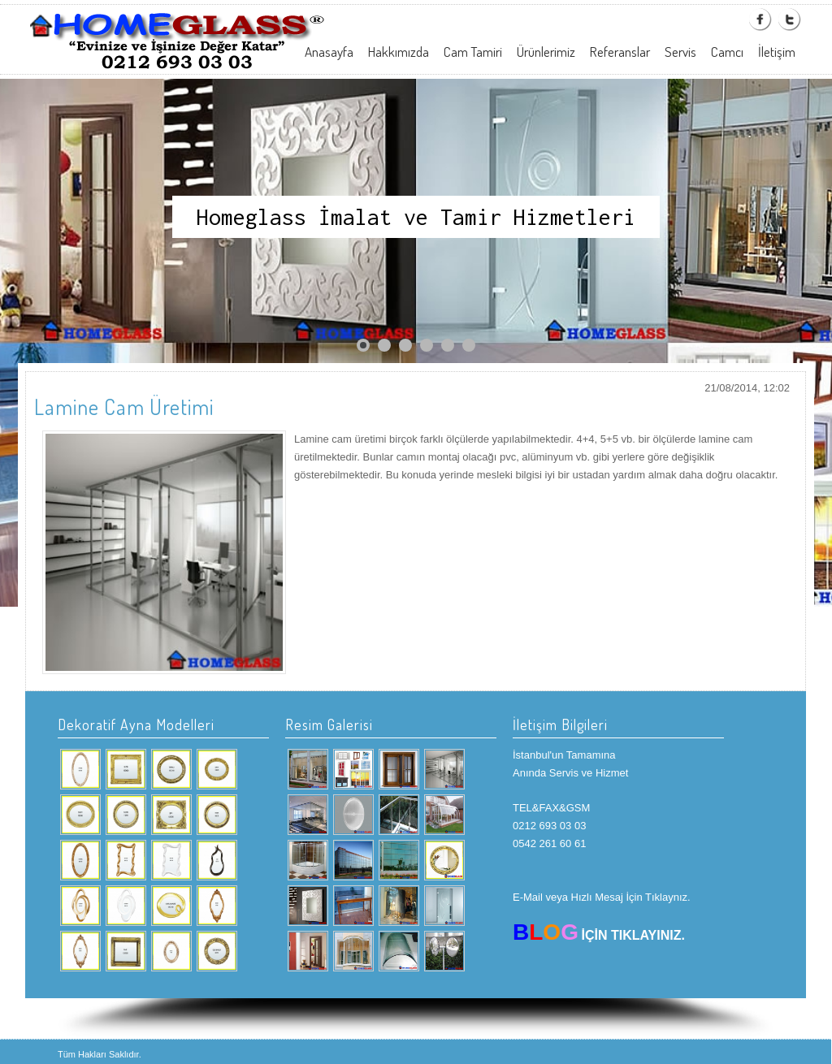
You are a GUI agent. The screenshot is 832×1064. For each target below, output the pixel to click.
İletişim (776, 51)
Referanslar (620, 51)
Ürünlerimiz (546, 51)
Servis (680, 51)
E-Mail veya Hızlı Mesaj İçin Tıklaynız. (602, 897)
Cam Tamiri (473, 51)
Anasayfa (329, 51)
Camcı (727, 51)
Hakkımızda (398, 51)
